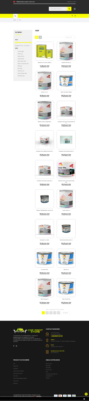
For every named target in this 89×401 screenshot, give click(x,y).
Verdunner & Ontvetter (18, 370)
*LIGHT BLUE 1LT (66, 210)
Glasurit (21, 56)
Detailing (15, 383)
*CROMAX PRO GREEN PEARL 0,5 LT (44, 151)
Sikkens (21, 70)
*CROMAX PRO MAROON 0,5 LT (66, 151)
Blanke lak (15, 366)
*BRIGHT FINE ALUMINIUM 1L (44, 121)
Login (74, 1)
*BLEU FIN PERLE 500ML (66, 92)
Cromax (21, 51)
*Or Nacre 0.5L (44, 269)
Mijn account (49, 363)
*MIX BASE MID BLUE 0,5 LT (66, 239)
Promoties (48, 367)
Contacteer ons (49, 375)
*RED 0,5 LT (66, 269)
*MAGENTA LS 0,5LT (44, 239)
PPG (20, 66)
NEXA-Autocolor (23, 63)
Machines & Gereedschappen (20, 378)
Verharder (15, 368)
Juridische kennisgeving (51, 373)
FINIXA (20, 53)
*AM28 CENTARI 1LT (66, 62)
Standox (21, 75)
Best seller (48, 365)
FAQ (47, 371)
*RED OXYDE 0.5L (66, 299)
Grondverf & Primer (17, 373)
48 (58, 312)
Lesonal (21, 58)
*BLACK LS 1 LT (44, 92)
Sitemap (48, 377)
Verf (14, 363)
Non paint (15, 375)
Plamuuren (16, 380)
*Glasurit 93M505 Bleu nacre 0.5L (44, 210)
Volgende (65, 312)
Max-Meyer (22, 61)
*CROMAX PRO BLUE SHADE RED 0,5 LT (66, 122)
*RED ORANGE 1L (44, 299)
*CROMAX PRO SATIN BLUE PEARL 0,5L (66, 181)
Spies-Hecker (22, 73)
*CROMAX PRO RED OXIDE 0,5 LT (44, 180)
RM (20, 68)
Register (69, 1)
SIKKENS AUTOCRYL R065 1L (44, 62)
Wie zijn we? (49, 369)
